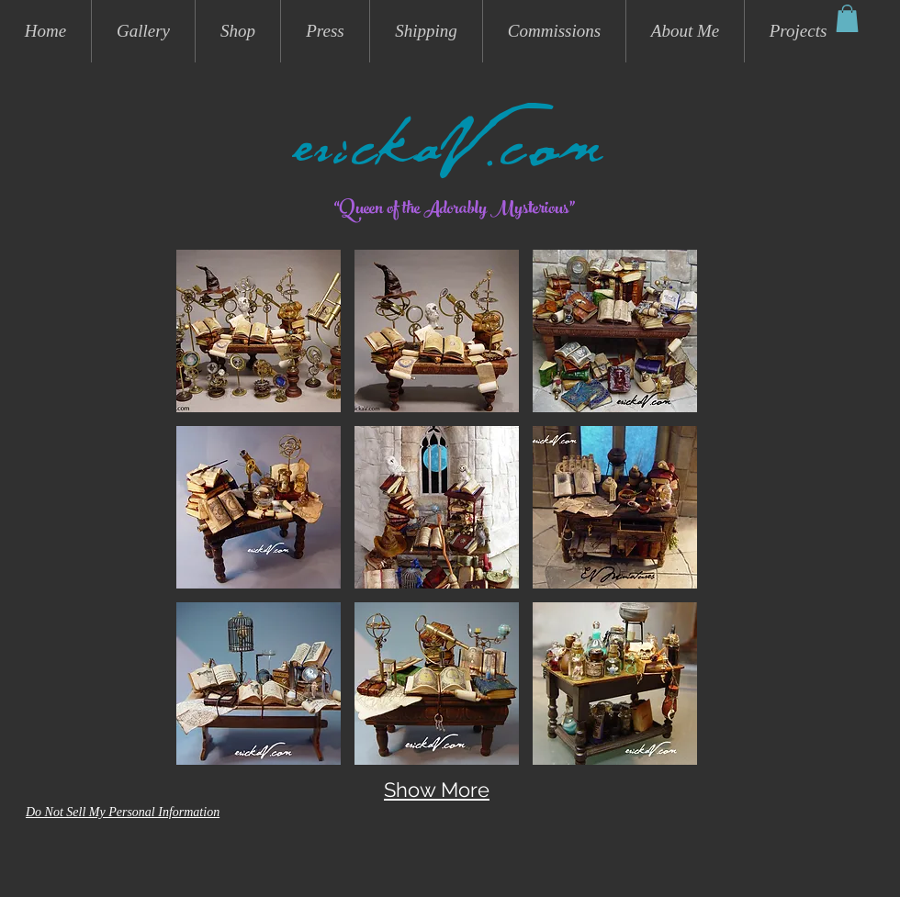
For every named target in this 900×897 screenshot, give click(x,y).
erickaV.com (450, 157)
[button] (847, 18)
